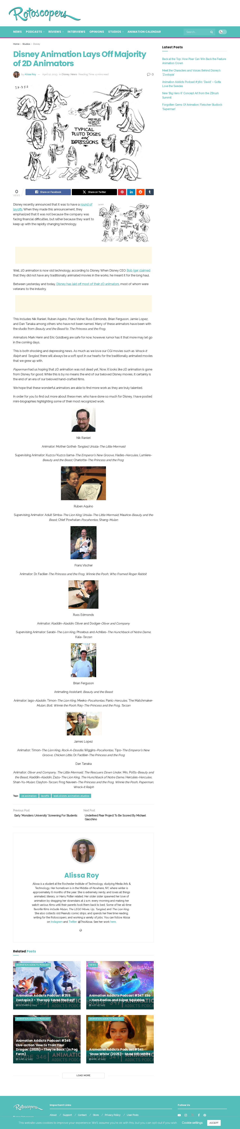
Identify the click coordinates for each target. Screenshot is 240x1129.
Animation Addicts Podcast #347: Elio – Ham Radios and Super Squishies (119, 999)
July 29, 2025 (97, 1007)
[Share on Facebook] (48, 192)
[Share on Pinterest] (122, 192)
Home (16, 44)
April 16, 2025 (97, 1061)
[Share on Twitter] (94, 192)
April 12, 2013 (49, 74)
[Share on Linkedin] (131, 192)
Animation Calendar (144, 32)
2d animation (29, 796)
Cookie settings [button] (192, 1122)
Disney (36, 44)
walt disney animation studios (71, 796)
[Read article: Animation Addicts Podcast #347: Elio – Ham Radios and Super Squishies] (120, 987)
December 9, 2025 (26, 1007)
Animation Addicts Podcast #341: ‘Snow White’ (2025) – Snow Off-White (119, 1053)
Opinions (96, 32)
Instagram (57, 923)
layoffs (45, 796)
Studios (114, 32)
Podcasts (34, 32)
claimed (138, 271)
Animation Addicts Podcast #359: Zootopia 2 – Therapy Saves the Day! (45, 999)
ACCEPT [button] (213, 1122)
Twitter (73, 923)
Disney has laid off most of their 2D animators (87, 284)
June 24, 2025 (24, 1061)
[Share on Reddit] (140, 192)
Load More (83, 1077)
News (17, 32)
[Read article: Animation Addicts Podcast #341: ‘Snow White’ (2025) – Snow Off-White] (120, 1041)
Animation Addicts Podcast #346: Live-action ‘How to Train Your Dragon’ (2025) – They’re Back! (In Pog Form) (47, 1049)
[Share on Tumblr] (150, 192)
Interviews (76, 32)
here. (113, 923)
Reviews (54, 32)
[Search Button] (211, 32)
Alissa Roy (30, 74)
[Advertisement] (158, 12)
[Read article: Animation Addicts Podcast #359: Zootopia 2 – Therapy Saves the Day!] (47, 987)
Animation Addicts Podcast (33, 967)
